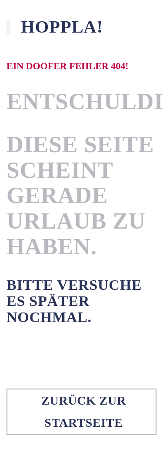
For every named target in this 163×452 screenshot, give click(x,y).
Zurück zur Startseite (83, 411)
